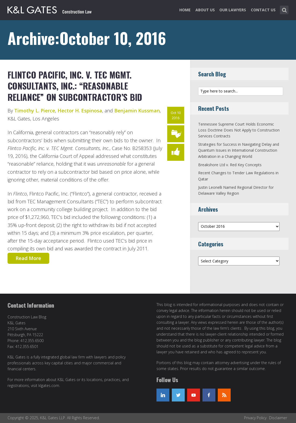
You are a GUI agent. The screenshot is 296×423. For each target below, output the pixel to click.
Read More (28, 258)
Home (185, 9)
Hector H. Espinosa (80, 110)
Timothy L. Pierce (34, 110)
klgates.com (48, 385)
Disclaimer (278, 417)
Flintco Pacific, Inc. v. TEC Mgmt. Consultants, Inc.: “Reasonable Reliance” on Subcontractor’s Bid (75, 85)
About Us (205, 9)
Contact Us (263, 9)
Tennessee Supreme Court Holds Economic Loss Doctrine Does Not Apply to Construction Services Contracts (239, 130)
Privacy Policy (255, 417)
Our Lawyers (232, 9)
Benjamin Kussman (137, 110)
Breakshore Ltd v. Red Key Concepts (230, 164)
